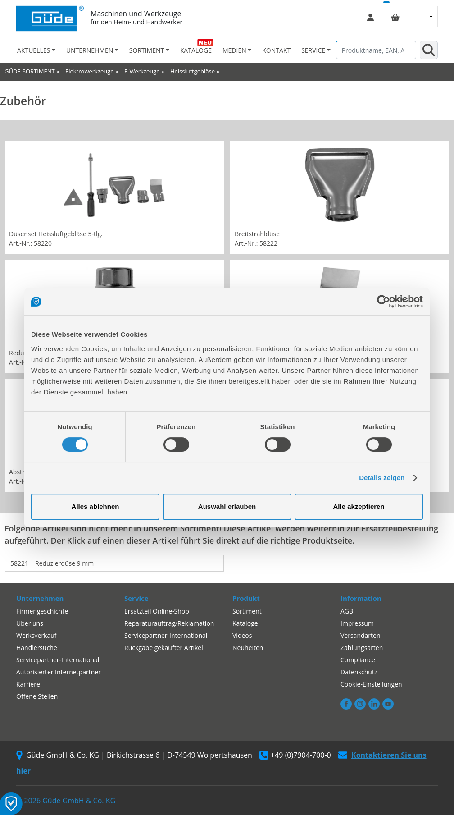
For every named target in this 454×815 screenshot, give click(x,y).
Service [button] (313, 50)
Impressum (357, 623)
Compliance (357, 659)
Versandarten (360, 635)
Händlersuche (36, 647)
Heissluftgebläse (192, 71)
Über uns (29, 623)
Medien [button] (234, 50)
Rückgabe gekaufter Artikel (163, 647)
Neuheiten (247, 647)
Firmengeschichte (42, 611)
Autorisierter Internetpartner (58, 672)
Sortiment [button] (146, 50)
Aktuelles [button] (33, 50)
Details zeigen (381, 477)
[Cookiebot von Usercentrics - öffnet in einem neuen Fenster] (383, 301)
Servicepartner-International (57, 659)
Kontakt (276, 50)
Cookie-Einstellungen (371, 684)
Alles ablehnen (95, 506)
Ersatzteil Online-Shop (156, 611)
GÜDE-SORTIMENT (30, 71)
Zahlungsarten (361, 647)
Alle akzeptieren (358, 506)
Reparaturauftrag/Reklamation (169, 623)
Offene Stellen (37, 696)
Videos (242, 635)
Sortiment (247, 611)
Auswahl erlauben (227, 506)
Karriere (28, 684)
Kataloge (196, 50)
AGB (346, 611)
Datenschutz (358, 672)
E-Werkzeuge (142, 71)
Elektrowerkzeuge (89, 71)
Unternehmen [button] (89, 50)
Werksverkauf (36, 635)
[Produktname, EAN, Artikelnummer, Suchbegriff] (376, 50)
